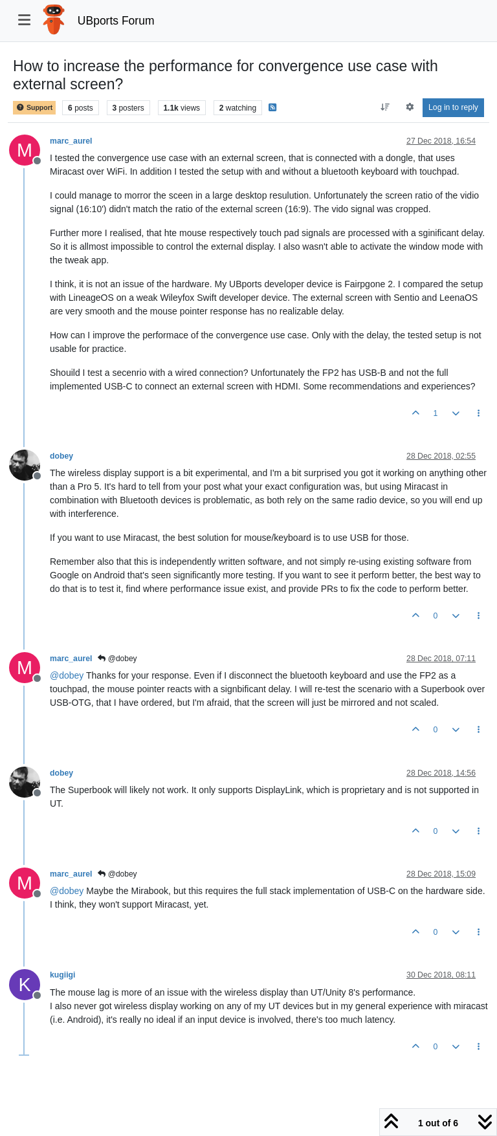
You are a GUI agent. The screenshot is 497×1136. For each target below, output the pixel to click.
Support (34, 108)
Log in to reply (453, 107)
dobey (61, 456)
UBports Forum (116, 20)
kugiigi (62, 974)
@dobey (117, 658)
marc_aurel (71, 141)
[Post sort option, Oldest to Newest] (385, 107)
